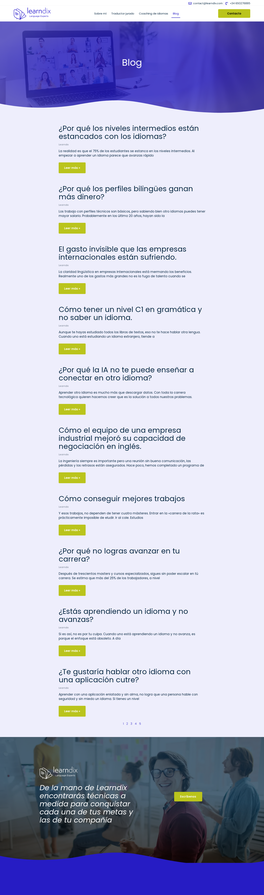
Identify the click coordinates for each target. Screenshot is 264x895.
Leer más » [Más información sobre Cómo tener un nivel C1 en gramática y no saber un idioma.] (72, 349)
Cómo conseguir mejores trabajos (122, 498)
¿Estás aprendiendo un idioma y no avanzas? (123, 615)
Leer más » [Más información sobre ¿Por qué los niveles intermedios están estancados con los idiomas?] (72, 168)
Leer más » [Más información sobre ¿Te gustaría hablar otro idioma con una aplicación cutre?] (72, 711)
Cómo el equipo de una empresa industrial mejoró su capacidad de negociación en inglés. (122, 438)
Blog (176, 13)
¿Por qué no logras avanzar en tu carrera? (119, 555)
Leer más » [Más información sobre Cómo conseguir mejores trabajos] (72, 530)
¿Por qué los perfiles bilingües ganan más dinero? (126, 193)
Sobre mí (100, 13)
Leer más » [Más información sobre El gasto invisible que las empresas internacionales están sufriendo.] (72, 288)
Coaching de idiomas (153, 13)
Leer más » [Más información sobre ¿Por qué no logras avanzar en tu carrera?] (72, 590)
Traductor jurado (122, 13)
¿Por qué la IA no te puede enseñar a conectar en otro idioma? (126, 374)
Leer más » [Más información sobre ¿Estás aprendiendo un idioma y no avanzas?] (72, 651)
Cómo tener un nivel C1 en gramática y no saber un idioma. (130, 313)
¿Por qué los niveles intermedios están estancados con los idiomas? (129, 132)
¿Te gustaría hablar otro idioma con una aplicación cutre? (125, 676)
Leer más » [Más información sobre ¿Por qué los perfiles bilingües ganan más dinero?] (72, 228)
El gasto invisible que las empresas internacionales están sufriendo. (122, 253)
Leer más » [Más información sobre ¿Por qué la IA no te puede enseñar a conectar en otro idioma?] (72, 409)
